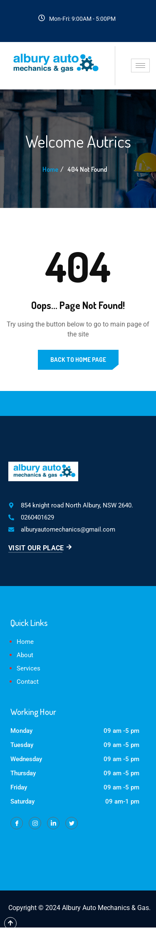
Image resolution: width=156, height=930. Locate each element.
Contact (28, 681)
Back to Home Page (78, 360)
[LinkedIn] (53, 823)
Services (28, 668)
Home (50, 169)
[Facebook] (16, 823)
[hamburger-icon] (140, 65)
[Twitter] (71, 823)
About (25, 655)
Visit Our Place (40, 548)
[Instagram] (35, 823)
